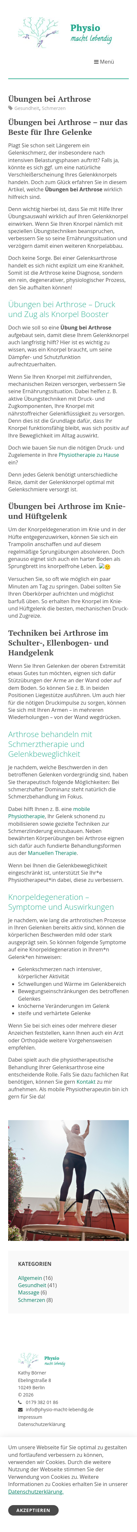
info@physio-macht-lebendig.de (60, 1409)
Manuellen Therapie (52, 852)
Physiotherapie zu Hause (89, 454)
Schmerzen (54, 108)
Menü (104, 61)
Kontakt (85, 1081)
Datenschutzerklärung (41, 1423)
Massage (28, 1292)
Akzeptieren (33, 1510)
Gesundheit (26, 108)
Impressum (30, 1416)
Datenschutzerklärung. (36, 1491)
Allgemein (30, 1277)
